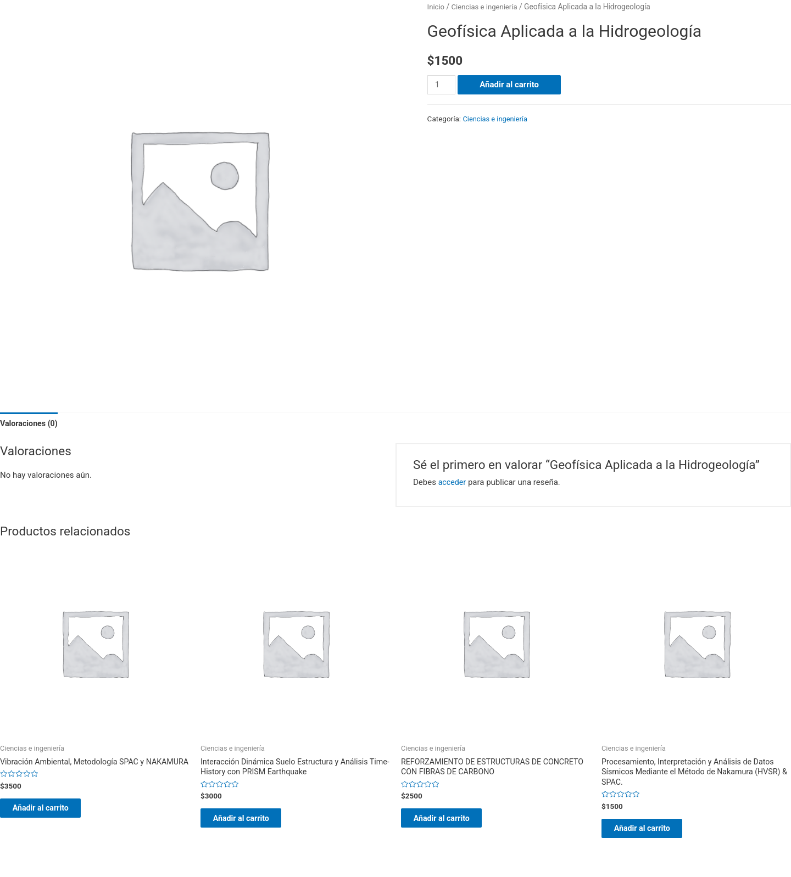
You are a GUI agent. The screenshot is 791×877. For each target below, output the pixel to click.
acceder (452, 483)
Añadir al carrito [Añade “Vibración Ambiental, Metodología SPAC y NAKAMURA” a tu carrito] (51, 822)
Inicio (436, 6)
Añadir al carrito (511, 85)
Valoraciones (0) (30, 424)
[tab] (30, 424)
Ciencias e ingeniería (487, 6)
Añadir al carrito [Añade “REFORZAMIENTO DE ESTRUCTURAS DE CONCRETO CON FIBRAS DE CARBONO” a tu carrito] (452, 822)
